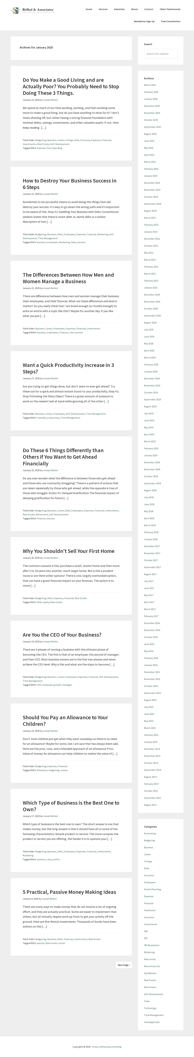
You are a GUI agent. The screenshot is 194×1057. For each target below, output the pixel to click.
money (64, 770)
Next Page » (124, 964)
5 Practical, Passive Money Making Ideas (69, 892)
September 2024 (152, 203)
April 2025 (149, 154)
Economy (85, 140)
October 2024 (151, 196)
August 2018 (150, 490)
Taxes (147, 1001)
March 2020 (150, 357)
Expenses (96, 140)
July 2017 (149, 581)
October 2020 (151, 308)
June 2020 (149, 336)
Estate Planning (152, 889)
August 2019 (150, 406)
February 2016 (151, 658)
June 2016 (149, 644)
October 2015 (151, 685)
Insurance (149, 917)
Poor (49, 148)
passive (40, 943)
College (69, 140)
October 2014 (151, 762)
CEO (39, 684)
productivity (53, 417)
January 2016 (150, 665)
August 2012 (150, 804)
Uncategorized (151, 1022)
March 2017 (150, 609)
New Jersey (150, 959)
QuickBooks (150, 973)
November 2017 (152, 553)
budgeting (54, 770)
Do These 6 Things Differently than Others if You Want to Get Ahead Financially (63, 457)
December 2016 (152, 623)
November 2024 (152, 189)
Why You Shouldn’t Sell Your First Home (68, 551)
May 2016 (148, 651)
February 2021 (151, 280)
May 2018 (148, 511)
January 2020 (150, 371)
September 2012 (152, 797)
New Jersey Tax (152, 966)
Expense (41, 148)
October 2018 (151, 476)
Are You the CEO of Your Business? (62, 634)
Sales (74, 242)
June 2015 (149, 713)
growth (57, 684)
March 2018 (150, 525)
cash (49, 859)
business (41, 242)
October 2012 (151, 790)
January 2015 (150, 741)
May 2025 (148, 147)
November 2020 (152, 301)
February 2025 (151, 168)
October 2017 (151, 560)
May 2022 (148, 252)
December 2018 (152, 462)
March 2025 (150, 161)
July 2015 (149, 706)
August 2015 (150, 699)
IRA (146, 931)
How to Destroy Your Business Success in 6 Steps (70, 184)
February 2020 (151, 364)
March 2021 (150, 273)
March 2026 (150, 84)
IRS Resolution (151, 945)
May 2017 (148, 595)
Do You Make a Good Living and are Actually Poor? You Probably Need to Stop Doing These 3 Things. (71, 86)
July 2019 (149, 413)
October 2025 (151, 119)
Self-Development (60, 144)
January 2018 (150, 539)
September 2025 (152, 126)
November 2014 (152, 755)
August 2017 (150, 574)
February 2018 (151, 532)
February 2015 (151, 734)
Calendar (41, 417)
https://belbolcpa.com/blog (106, 1046)
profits (56, 859)
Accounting (150, 833)
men (71, 332)
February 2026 (151, 91)
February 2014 (151, 783)
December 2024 (152, 182)
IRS (145, 938)
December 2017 (152, 546)
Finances (63, 332)
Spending (57, 148)
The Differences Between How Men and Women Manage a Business (68, 278)
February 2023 (151, 224)
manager (67, 684)
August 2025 (150, 133)
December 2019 (152, 378)
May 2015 (148, 720)
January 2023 (150, 231)
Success (81, 242)
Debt (76, 140)
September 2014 (152, 769)
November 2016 (152, 630)
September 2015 (152, 692)
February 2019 (151, 448)
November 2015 (152, 679)
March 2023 (150, 217)
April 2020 (149, 350)
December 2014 (152, 748)
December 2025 (152, 105)
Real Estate (43, 144)
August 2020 (150, 322)
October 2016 (151, 637)
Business (51, 140)
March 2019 (150, 441)
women (79, 332)
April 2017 (149, 602)
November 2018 (152, 469)
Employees (69, 234)
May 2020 (148, 343)
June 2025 (149, 140)
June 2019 (149, 420)
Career (60, 140)
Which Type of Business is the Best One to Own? (71, 806)
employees (52, 242)
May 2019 (148, 427)
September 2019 (152, 399)
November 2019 (152, 385)
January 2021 (150, 287)
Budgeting (40, 140)
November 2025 (152, 112)
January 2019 (150, 455)
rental (62, 943)
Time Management (48, 238)
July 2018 (149, 497)
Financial (106, 140)
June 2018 (149, 504)
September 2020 (152, 315)
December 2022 (152, 238)
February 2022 (151, 266)
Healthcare (150, 910)
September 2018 (152, 483)
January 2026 (150, 98)
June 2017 (149, 588)
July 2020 (149, 329)
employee (47, 684)
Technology (150, 1008)
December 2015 (152, 672)
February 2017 (151, 616)
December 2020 (152, 294)
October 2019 (151, 392)
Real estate (56, 602)
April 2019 (149, 434)
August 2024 (150, 210)
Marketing (102, 234)
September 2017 (152, 567)
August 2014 (150, 776)
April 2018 (149, 518)
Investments (29, 144)
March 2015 (150, 727)
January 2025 (150, 175)
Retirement (42, 514)
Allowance (42, 770)
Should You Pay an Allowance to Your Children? (65, 720)
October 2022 (151, 245)
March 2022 (150, 259)
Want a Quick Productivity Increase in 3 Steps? (68, 368)
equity (46, 602)
